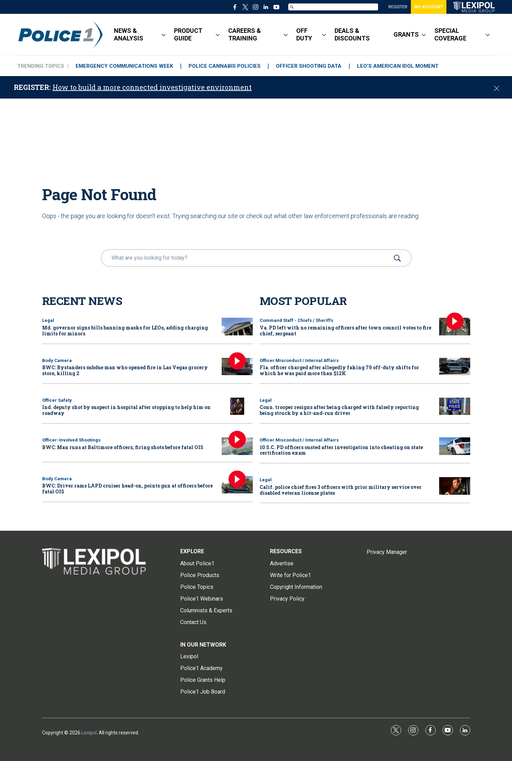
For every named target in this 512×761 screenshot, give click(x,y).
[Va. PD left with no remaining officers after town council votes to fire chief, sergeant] (454, 326)
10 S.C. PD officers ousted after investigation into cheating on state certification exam (341, 450)
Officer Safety (57, 400)
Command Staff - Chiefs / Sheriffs (296, 320)
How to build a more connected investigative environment (152, 87)
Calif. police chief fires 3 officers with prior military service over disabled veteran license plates (341, 490)
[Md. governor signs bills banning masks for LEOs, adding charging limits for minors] (237, 326)
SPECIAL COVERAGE (450, 34)
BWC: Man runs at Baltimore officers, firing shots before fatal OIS (122, 447)
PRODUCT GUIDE (188, 34)
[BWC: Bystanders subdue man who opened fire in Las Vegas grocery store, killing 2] (237, 366)
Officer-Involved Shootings (71, 440)
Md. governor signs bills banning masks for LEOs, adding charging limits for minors (125, 330)
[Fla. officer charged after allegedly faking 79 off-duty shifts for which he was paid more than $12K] (454, 366)
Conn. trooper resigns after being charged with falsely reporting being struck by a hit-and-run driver (339, 410)
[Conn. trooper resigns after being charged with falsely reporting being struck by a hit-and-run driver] (454, 406)
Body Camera (57, 360)
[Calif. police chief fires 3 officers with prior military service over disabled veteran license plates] (454, 486)
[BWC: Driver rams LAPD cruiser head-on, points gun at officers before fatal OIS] (237, 485)
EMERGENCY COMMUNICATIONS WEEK (124, 66)
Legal (48, 320)
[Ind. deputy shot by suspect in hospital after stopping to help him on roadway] (237, 406)
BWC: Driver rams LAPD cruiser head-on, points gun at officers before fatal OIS (127, 488)
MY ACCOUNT (428, 6)
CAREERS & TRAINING (244, 34)
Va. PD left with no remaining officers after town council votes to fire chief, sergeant (345, 330)
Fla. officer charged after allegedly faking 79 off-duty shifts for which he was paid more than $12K (339, 370)
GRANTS (406, 34)
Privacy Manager (387, 552)
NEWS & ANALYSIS (128, 34)
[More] (163, 34)
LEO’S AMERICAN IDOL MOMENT (398, 66)
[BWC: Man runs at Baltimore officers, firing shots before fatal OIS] (237, 446)
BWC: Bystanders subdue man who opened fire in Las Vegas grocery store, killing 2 (125, 370)
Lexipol (89, 732)
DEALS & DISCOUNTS (352, 34)
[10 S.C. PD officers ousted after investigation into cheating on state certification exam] (454, 446)
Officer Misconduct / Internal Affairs (299, 360)
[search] (246, 258)
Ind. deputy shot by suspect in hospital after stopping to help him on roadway (126, 410)
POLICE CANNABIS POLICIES (225, 66)
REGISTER (397, 6)
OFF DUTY (304, 34)
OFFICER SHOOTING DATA (309, 66)
